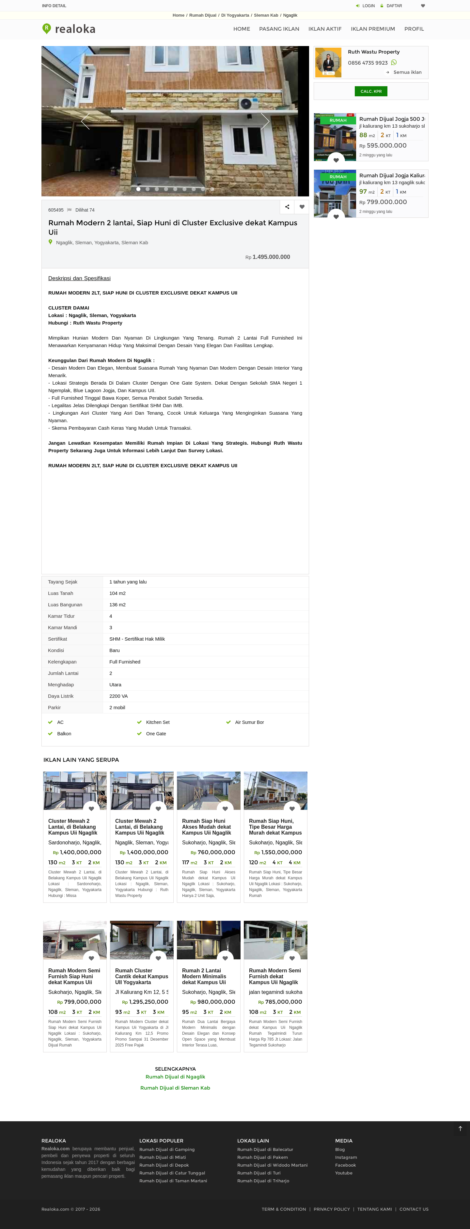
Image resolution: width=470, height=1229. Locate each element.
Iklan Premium (373, 29)
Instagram (346, 1157)
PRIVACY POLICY (332, 1209)
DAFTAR (394, 6)
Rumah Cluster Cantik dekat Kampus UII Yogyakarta (141, 976)
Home (178, 15)
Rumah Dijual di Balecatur (265, 1149)
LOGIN (369, 6)
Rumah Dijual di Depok (164, 1165)
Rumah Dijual (202, 15)
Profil (414, 29)
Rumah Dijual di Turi (259, 1172)
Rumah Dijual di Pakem (262, 1157)
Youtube (343, 1172)
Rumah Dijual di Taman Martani (173, 1180)
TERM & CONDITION (284, 1209)
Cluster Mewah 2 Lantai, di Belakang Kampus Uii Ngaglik (72, 827)
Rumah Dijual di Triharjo (263, 1180)
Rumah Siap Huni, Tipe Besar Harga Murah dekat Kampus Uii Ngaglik (275, 829)
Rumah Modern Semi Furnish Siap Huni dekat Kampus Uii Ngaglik (74, 979)
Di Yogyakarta (235, 15)
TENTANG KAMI (374, 1209)
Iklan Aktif (325, 29)
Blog (340, 1149)
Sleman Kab (266, 15)
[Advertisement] (175, 518)
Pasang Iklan (279, 29)
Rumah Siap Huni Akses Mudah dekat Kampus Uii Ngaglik (206, 827)
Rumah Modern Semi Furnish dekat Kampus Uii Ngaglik (275, 976)
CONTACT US (414, 1209)
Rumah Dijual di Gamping (167, 1149)
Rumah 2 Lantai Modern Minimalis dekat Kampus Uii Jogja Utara (204, 979)
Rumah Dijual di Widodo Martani (272, 1165)
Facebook (345, 1165)
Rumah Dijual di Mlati (162, 1157)
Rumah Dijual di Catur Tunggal (172, 1172)
